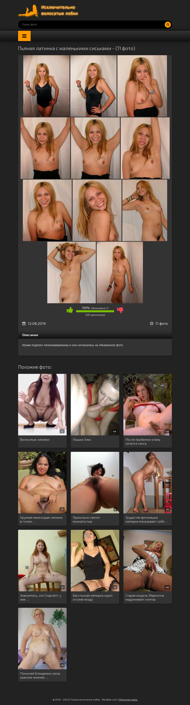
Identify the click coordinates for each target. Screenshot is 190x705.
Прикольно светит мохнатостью (86, 519)
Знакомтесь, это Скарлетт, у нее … (40, 597)
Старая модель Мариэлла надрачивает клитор (144, 597)
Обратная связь (128, 699)
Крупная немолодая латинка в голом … (41, 519)
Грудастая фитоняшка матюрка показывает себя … (146, 519)
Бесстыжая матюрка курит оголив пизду (93, 597)
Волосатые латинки (34, 439)
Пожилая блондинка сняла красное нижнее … (40, 675)
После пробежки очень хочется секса (142, 441)
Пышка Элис (82, 439)
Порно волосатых (49, 10)
